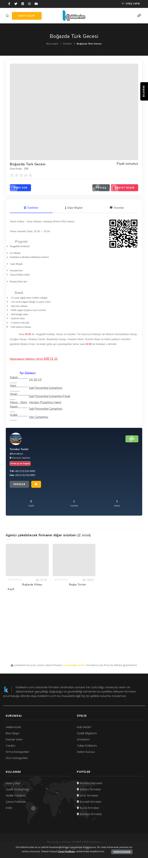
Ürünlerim (83, 739)
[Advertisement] (74, 628)
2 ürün (84, 535)
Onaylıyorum (121, 851)
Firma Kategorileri (17, 752)
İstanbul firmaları (89, 783)
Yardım (10, 746)
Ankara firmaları (89, 789)
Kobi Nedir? (84, 727)
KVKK (9, 808)
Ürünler (67, 43)
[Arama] (8, 16)
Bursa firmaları (88, 808)
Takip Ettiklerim (87, 746)
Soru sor (18, 187)
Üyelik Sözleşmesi (17, 789)
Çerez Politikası (16, 802)
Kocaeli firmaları (89, 802)
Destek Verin (14, 739)
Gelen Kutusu (86, 752)
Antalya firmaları (89, 814)
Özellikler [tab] (31, 208)
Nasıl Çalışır (13, 783)
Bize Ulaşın (12, 733)
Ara (130, 438)
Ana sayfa (52, 43)
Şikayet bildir (123, 187)
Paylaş (99, 187)
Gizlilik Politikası (15, 795)
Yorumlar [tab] (117, 208)
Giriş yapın (131, 3)
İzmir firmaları (87, 795)
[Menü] (139, 15)
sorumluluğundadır (74, 665)
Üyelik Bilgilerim (87, 733)
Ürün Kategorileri (17, 758)
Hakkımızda (13, 727)
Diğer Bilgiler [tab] (74, 208)
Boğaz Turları (77, 584)
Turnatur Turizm (19, 449)
